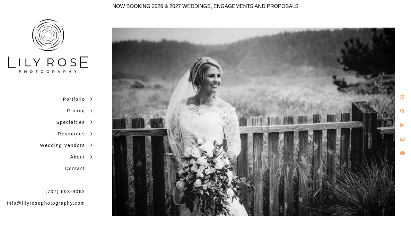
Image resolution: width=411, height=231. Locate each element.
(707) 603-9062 (65, 191)
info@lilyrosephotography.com (46, 203)
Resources (71, 133)
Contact (75, 168)
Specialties (70, 122)
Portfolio (74, 99)
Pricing (76, 110)
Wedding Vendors (62, 145)
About (77, 156)
